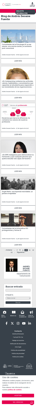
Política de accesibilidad (18, 350)
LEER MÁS (18, 61)
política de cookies (15, 390)
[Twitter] (12, 323)
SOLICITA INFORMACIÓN (21, 12)
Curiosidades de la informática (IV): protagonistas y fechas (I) (15, 229)
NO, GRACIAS (18, 402)
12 (33, 250)
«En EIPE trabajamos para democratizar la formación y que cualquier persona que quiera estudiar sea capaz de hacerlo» (18, 157)
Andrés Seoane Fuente (8, 54)
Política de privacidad (18, 353)
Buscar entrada (14, 286)
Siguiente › (21, 252)
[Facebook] (6, 323)
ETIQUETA (9, 295)
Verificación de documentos (18, 343)
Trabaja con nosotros (18, 340)
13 (11, 252)
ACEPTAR (18, 395)
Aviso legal (18, 347)
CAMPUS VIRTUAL (32, 5)
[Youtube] (24, 323)
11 (29, 250)
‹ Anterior (8, 250)
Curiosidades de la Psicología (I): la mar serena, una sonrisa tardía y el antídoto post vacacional (17, 46)
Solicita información (18, 334)
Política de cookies (18, 356)
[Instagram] (18, 323)
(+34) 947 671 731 (18, 337)
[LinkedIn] (29, 323)
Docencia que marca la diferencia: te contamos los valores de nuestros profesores (16, 120)
